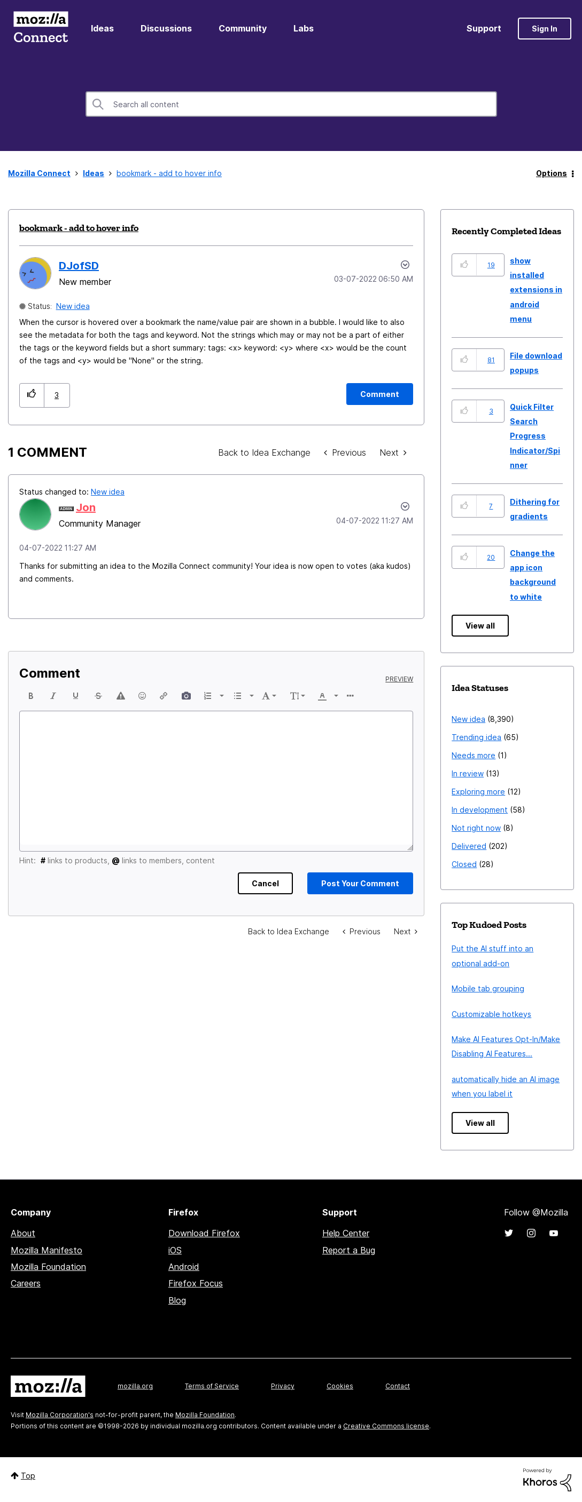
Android (183, 1266)
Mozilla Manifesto (46, 1250)
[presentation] (31, 695)
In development (480, 809)
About (23, 1233)
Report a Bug (348, 1250)
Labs (303, 28)
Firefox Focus (195, 1283)
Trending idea (476, 737)
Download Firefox (204, 1233)
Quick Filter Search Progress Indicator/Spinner (535, 436)
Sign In (544, 28)
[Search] (291, 104)
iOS (175, 1250)
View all (480, 625)
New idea (73, 306)
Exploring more (478, 791)
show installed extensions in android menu (536, 290)
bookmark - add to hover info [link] (169, 173)
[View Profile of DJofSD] (79, 265)
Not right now (476, 827)
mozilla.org (135, 1386)
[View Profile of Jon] (86, 507)
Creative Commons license (386, 1426)
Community (243, 28)
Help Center (345, 1233)
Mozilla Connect (41, 28)
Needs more (473, 755)
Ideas (102, 28)
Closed (464, 864)
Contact (397, 1386)
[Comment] (379, 394)
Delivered (469, 846)
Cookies (340, 1386)
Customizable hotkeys (491, 1014)
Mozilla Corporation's (60, 1415)
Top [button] (28, 1475)
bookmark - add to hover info (78, 228)
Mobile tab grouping (488, 988)
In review (468, 773)
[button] (31, 395)
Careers (26, 1283)
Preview (399, 679)
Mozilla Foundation (48, 1266)
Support (484, 28)
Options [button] (551, 173)
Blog (177, 1300)
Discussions (166, 28)
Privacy (282, 1386)
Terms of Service (212, 1386)
